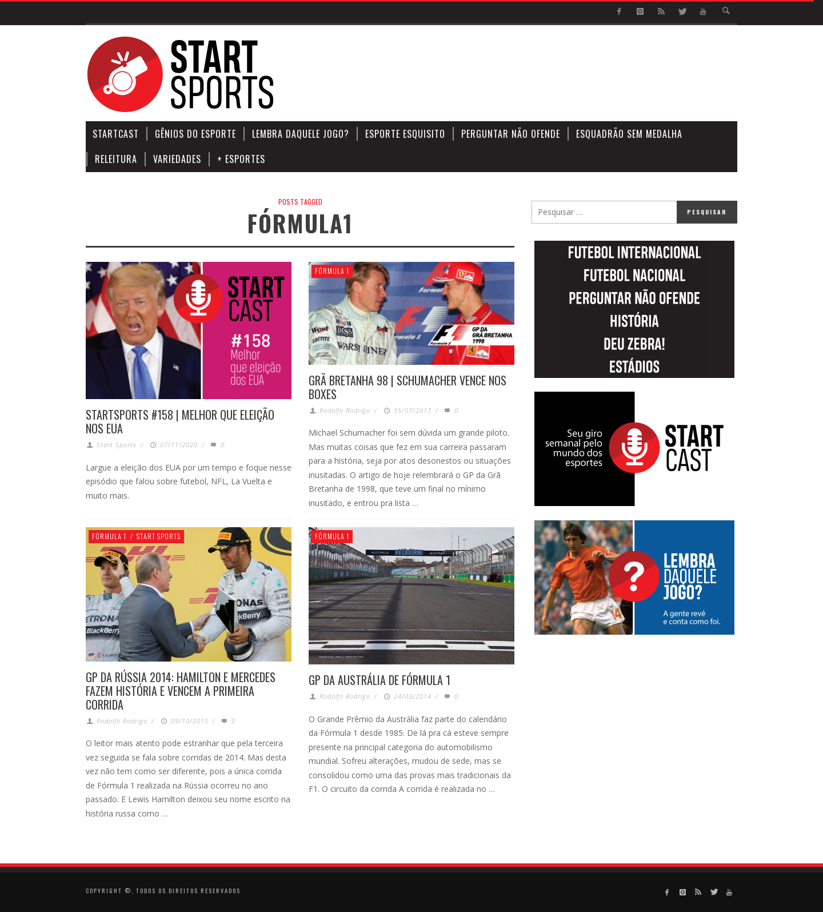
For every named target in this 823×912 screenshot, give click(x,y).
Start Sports (117, 444)
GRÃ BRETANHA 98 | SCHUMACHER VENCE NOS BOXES (407, 387)
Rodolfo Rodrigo (344, 410)
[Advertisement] (529, 74)
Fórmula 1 (332, 271)
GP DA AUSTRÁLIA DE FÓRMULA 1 (379, 679)
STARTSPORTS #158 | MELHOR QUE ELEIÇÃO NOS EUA (180, 421)
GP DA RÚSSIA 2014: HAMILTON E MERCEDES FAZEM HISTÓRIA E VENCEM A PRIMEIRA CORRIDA (180, 690)
